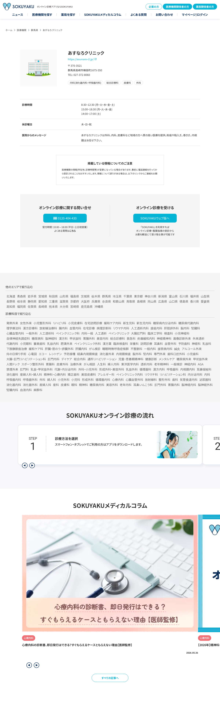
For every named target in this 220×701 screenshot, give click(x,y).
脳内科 (185, 328)
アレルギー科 (106, 374)
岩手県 (32, 296)
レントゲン (55, 354)
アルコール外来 (192, 348)
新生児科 (129, 323)
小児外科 (63, 379)
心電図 (32, 354)
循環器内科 (103, 379)
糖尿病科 (37, 338)
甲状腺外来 (200, 359)
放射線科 (151, 379)
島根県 (141, 301)
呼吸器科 (172, 369)
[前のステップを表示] (24, 465)
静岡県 (32, 301)
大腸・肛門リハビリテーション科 (26, 359)
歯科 (175, 379)
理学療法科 (13, 328)
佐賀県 (32, 306)
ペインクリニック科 (68, 333)
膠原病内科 (165, 348)
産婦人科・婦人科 (31, 374)
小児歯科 (193, 354)
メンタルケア (167, 359)
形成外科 (88, 379)
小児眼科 (26, 343)
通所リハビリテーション (102, 359)
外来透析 (198, 338)
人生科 (101, 364)
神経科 (196, 343)
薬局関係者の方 (205, 6)
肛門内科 (53, 359)
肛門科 (24, 369)
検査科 (168, 333)
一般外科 (32, 333)
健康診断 (151, 359)
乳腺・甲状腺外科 (42, 369)
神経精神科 (164, 338)
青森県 (21, 296)
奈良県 (106, 301)
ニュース (17, 14)
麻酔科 (38, 390)
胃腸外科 (89, 338)
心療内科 (118, 379)
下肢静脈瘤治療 (16, 348)
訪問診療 (146, 343)
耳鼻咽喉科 (204, 369)
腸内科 (63, 328)
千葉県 (127, 296)
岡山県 (152, 301)
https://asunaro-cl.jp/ (81, 59)
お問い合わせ (164, 14)
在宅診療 (89, 328)
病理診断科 (104, 328)
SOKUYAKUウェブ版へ (154, 218)
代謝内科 (12, 343)
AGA (200, 364)
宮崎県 (74, 306)
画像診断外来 (182, 338)
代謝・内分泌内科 (65, 369)
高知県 (10, 306)
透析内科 (146, 364)
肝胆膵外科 (171, 328)
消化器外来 (107, 354)
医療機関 (21, 30)
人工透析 (101, 333)
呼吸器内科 (13, 379)
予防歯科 (184, 343)
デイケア (66, 359)
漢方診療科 (30, 328)
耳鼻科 (158, 343)
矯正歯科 (73, 374)
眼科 (74, 384)
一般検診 (176, 364)
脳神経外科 (205, 384)
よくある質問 (138, 14)
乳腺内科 (53, 343)
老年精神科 (161, 364)
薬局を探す (68, 14)
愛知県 (42, 301)
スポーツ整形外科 (32, 364)
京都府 (74, 301)
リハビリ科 (59, 323)
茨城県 (85, 296)
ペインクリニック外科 (87, 343)
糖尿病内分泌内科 (165, 323)
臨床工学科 (155, 333)
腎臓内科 (12, 390)
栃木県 (95, 296)
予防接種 (69, 354)
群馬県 (34, 30)
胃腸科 (50, 364)
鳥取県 (130, 301)
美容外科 (112, 384)
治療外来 (76, 364)
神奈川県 (150, 296)
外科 (42, 379)
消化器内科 (13, 384)
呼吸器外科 (30, 379)
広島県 (162, 301)
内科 (207, 374)
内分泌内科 (195, 374)
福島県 (74, 296)
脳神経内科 (189, 384)
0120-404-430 (67, 218)
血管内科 (75, 328)
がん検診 (94, 348)
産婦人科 (45, 384)
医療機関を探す (42, 14)
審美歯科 (39, 343)
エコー (43, 354)
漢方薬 (107, 343)
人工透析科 (46, 333)
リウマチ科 (151, 374)
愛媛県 (205, 301)
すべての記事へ (110, 678)
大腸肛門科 (138, 333)
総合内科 (80, 359)
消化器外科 (30, 384)
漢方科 (63, 338)
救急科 (131, 338)
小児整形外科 (42, 323)
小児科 (75, 379)
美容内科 (102, 338)
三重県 (53, 301)
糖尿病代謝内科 (188, 323)
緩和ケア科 (36, 348)
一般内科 (150, 348)
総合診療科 (117, 338)
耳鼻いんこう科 (143, 384)
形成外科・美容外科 (111, 369)
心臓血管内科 (15, 333)
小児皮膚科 (75, 323)
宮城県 (42, 296)
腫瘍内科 (156, 328)
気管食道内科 (188, 379)
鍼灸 (177, 348)
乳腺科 (206, 343)
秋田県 (53, 296)
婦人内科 (113, 364)
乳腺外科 (132, 369)
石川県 (183, 296)
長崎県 (42, 306)
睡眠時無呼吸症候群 (115, 348)
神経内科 (190, 364)
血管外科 (170, 343)
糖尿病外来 (184, 359)
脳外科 (137, 354)
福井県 (194, 296)
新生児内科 (144, 323)
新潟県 (162, 296)
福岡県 (21, 306)
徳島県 (183, 301)
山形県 (64, 296)
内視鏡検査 (123, 354)
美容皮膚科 (88, 374)
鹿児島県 (87, 306)
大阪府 (85, 301)
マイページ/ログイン (195, 14)
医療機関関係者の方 (177, 6)
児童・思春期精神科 (130, 359)
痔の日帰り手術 (16, 354)
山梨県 (205, 296)
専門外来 (160, 354)
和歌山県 (118, 301)
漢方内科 (159, 369)
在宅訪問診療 (93, 323)
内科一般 (87, 333)
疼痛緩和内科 (146, 338)
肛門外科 (160, 384)
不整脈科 (136, 348)
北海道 (10, 296)
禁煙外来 (12, 369)
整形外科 (164, 379)
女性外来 (26, 323)
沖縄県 (98, 306)
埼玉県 (117, 296)
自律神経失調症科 (18, 338)
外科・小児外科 (87, 369)
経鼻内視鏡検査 (87, 354)
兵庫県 (95, 301)
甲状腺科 (75, 338)
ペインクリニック (119, 333)
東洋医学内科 (130, 364)
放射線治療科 (48, 328)
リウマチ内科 (121, 328)
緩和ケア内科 (112, 323)
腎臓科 (195, 328)
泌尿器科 (205, 379)
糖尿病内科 (97, 384)
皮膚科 (65, 384)
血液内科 (26, 390)
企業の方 (154, 6)
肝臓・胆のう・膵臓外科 (59, 348)
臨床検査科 (120, 343)
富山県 (173, 296)
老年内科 (125, 384)
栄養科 (134, 343)
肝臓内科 (81, 348)
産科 (56, 384)
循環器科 (145, 369)
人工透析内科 (140, 328)
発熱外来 (12, 323)
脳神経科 (51, 338)
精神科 (83, 384)
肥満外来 (66, 343)
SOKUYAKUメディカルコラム (102, 14)
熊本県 (53, 306)
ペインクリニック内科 (129, 374)
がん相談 (89, 364)
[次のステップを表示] (32, 465)
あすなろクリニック (52, 30)
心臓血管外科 (134, 379)
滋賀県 (64, 301)
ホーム (9, 30)
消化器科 (12, 374)
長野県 (10, 301)
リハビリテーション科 (173, 374)
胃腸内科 (174, 384)
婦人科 (51, 379)
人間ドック (13, 364)
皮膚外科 (62, 364)
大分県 (64, 306)
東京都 (138, 296)
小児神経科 (182, 333)
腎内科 (147, 354)
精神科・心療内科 (55, 374)
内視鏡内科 (187, 369)
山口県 (173, 301)
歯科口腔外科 (176, 354)
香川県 (194, 301)
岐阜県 (21, 301)
